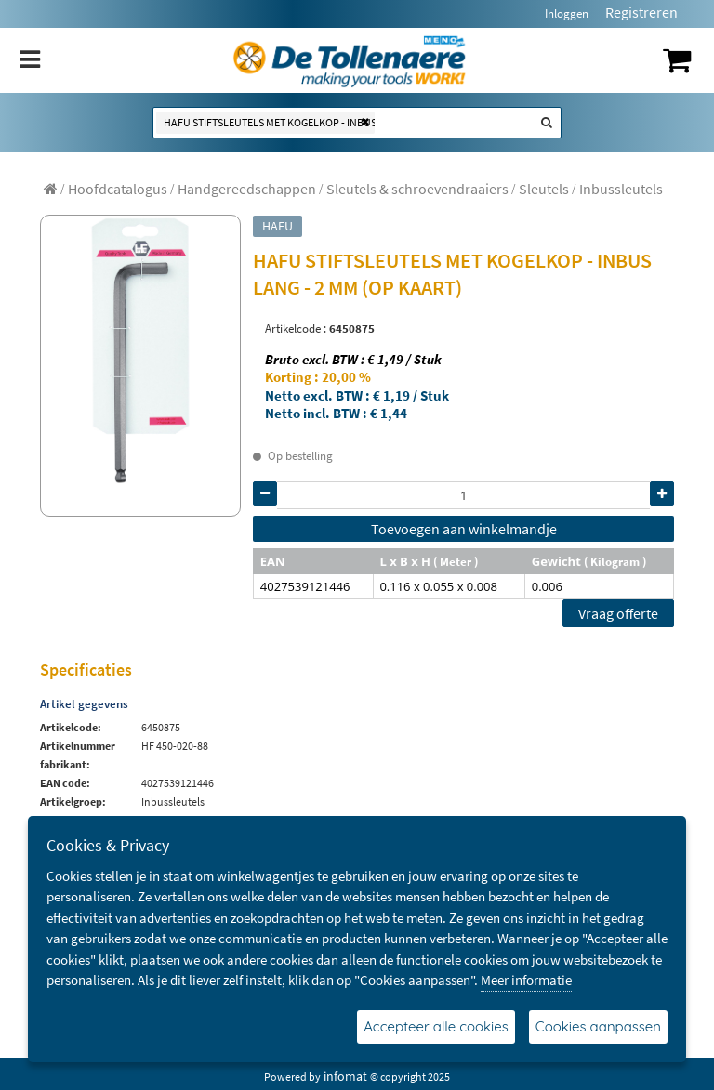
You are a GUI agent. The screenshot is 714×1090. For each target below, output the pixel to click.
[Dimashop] (350, 60)
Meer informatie (526, 980)
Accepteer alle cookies (436, 1026)
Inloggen (566, 13)
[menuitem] (117, 188)
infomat (345, 1076)
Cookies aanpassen (598, 1026)
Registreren (641, 12)
